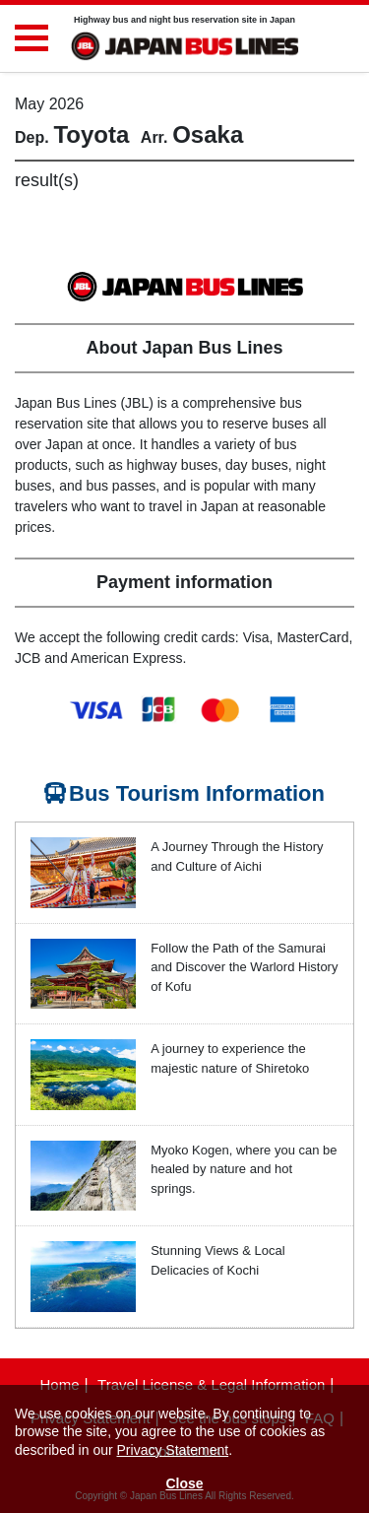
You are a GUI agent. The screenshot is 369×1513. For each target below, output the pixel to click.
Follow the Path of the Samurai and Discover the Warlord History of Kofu (244, 967)
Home (59, 1384)
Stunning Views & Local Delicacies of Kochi (217, 1260)
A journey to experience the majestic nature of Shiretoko (230, 1058)
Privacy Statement (173, 1450)
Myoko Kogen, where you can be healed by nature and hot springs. (244, 1169)
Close (184, 1483)
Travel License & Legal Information (211, 1384)
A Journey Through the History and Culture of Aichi (237, 856)
